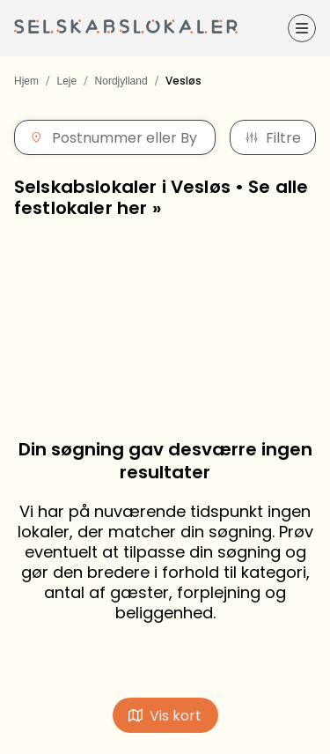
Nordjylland (121, 81)
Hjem (26, 81)
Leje (66, 81)
